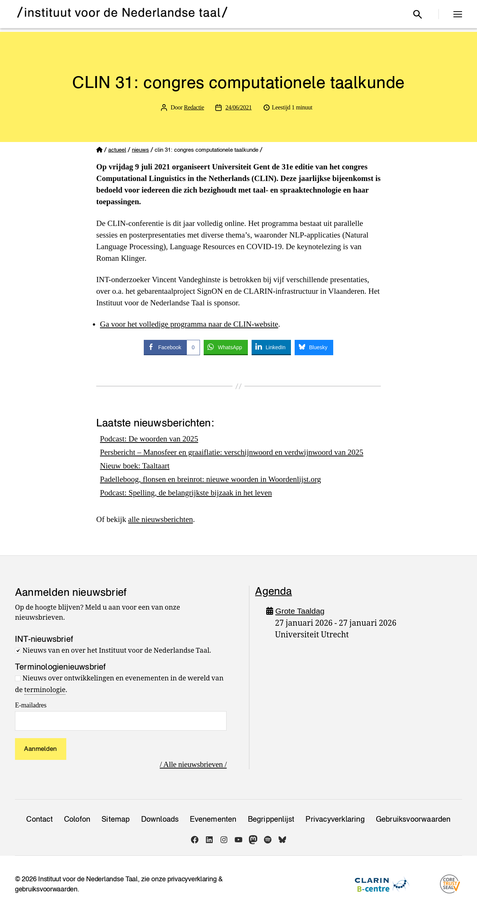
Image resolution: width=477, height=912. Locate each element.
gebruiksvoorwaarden (46, 889)
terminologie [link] (45, 690)
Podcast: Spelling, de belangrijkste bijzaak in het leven (186, 492)
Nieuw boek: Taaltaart (135, 465)
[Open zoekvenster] (417, 14)
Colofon (77, 819)
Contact (39, 819)
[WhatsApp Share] (226, 347)
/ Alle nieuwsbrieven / (193, 764)
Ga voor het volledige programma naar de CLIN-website (189, 324)
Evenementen (213, 819)
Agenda (273, 591)
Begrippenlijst (271, 819)
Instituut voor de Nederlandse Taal (88, 879)
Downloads (160, 819)
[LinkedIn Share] (271, 347)
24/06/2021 (238, 107)
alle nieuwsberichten (160, 519)
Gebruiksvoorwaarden (413, 819)
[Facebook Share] (172, 347)
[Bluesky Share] (314, 347)
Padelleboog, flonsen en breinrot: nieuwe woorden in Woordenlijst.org (210, 479)
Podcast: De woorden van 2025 (149, 438)
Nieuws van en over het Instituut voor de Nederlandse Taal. (116, 650)
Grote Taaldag (300, 611)
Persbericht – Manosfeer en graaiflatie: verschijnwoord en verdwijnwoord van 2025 (232, 452)
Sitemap (115, 819)
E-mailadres (30, 705)
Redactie (194, 107)
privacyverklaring (191, 879)
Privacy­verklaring (335, 819)
